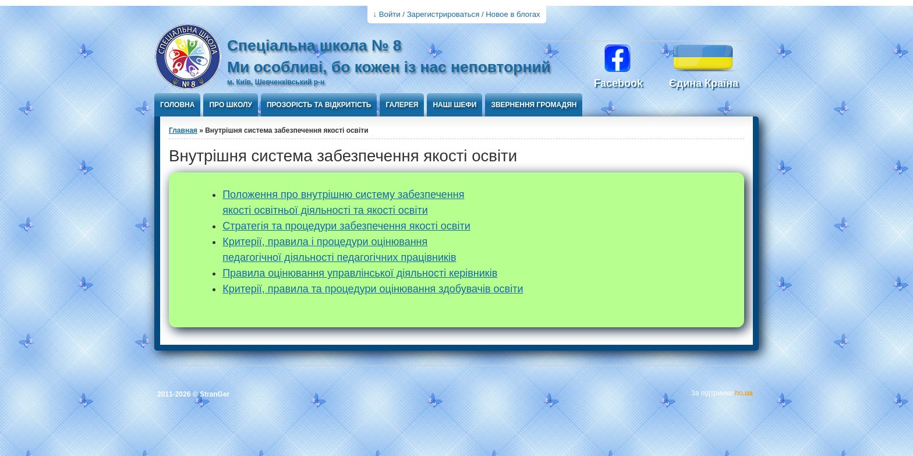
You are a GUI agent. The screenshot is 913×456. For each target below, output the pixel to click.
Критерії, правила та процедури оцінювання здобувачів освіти (372, 289)
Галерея (401, 105)
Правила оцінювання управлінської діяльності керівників (359, 273)
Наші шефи (454, 105)
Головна (177, 105)
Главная (183, 130)
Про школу (230, 105)
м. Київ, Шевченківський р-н (275, 82)
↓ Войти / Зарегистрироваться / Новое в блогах (456, 14)
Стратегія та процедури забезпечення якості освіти (346, 226)
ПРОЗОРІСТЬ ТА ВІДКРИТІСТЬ (319, 105)
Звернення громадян (533, 105)
